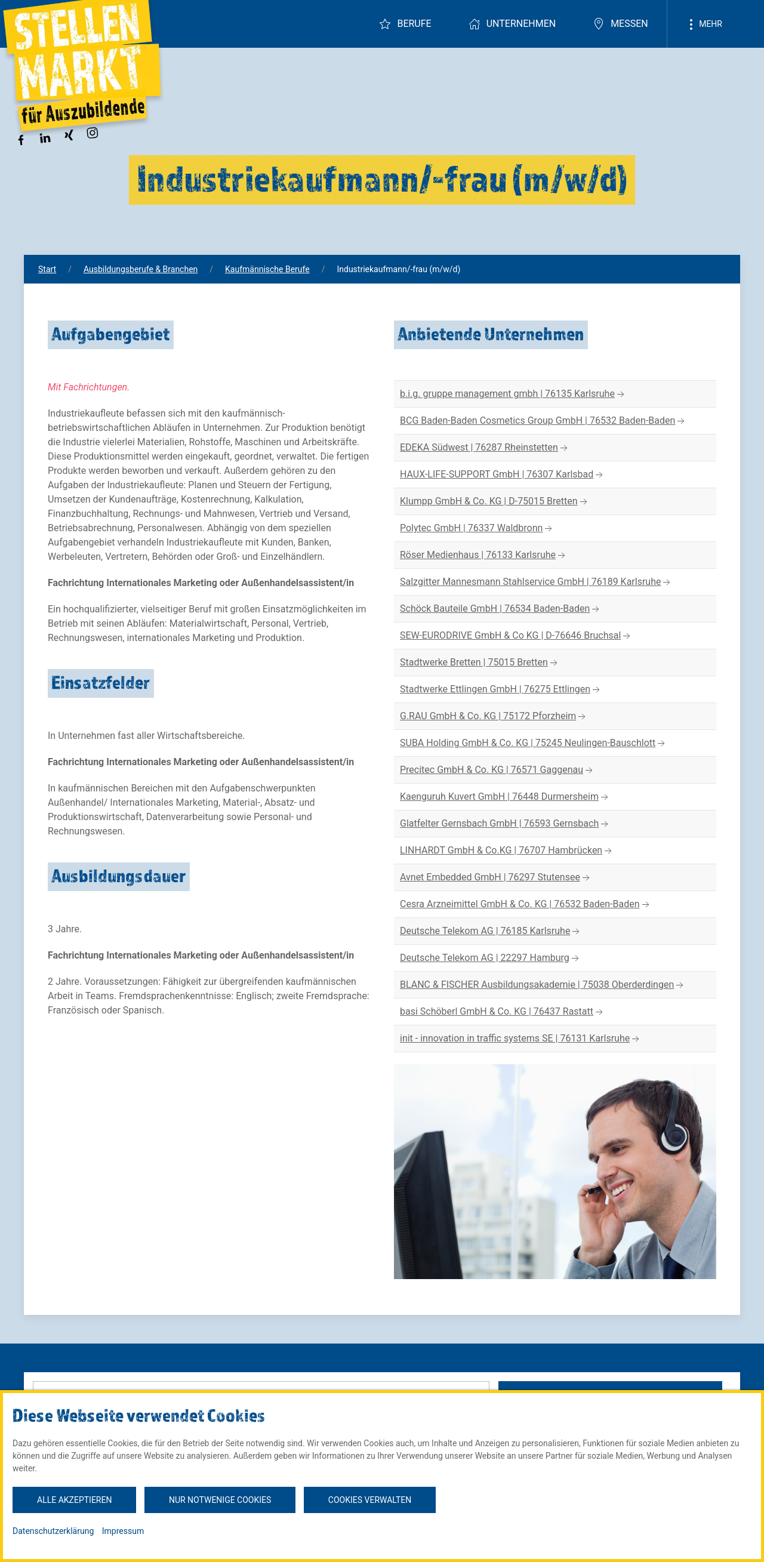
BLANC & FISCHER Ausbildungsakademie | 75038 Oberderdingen (543, 985)
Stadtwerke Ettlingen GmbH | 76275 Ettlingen (501, 689)
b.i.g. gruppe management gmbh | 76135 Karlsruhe (513, 394)
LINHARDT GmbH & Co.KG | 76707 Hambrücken (507, 851)
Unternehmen (512, 24)
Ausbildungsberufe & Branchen (141, 269)
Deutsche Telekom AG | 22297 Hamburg (490, 958)
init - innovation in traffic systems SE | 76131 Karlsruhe (521, 1039)
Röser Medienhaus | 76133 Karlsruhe (484, 555)
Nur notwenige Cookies (220, 1500)
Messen (620, 24)
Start (47, 269)
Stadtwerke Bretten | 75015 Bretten (480, 663)
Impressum (123, 1531)
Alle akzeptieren (74, 1500)
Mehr (703, 24)
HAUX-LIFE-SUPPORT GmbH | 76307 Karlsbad (502, 475)
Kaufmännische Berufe (267, 269)
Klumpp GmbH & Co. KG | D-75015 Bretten (495, 501)
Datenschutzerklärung (53, 1531)
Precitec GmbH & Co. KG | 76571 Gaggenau (497, 770)
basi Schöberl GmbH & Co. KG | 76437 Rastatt (502, 1012)
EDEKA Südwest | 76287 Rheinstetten (485, 448)
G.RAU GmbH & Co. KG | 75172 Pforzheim (494, 716)
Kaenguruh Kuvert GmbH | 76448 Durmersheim (505, 797)
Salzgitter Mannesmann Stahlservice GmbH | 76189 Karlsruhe (536, 582)
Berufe (405, 24)
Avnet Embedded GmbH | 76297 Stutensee (496, 877)
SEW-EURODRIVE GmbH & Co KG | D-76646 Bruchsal (516, 636)
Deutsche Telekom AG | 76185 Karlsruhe (491, 931)
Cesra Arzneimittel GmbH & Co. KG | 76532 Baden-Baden (526, 904)
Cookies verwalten (369, 1500)
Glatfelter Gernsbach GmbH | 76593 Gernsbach (505, 824)
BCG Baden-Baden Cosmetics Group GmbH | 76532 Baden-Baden (543, 421)
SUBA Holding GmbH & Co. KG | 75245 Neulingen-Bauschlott (533, 743)
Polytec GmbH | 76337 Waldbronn (477, 528)
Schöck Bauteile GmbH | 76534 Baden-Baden (501, 609)
